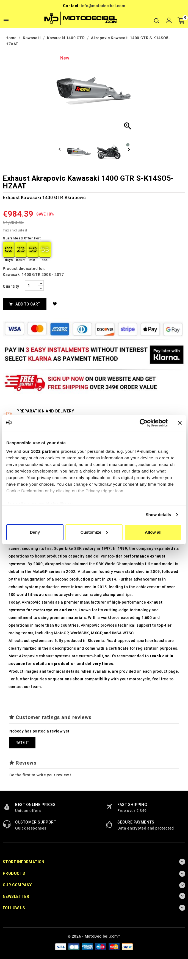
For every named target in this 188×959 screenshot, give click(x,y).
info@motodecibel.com (103, 6)
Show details (158, 514)
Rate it (22, 742)
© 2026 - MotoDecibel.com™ (94, 936)
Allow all (153, 532)
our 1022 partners (41, 451)
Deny (35, 532)
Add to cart (24, 304)
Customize (94, 532)
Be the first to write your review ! (40, 775)
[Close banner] (180, 423)
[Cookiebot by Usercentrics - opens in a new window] (144, 423)
